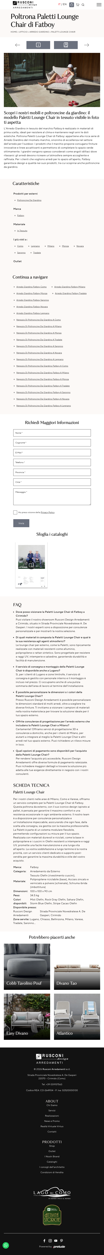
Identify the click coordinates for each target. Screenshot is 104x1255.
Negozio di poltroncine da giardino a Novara (39, 353)
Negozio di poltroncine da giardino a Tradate (39, 339)
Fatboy (20, 215)
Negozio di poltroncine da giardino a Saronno (40, 346)
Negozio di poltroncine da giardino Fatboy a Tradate (43, 386)
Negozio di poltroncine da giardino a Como (39, 320)
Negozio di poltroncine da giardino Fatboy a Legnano (44, 405)
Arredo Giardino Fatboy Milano (69, 287)
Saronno (21, 252)
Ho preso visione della (36, 512)
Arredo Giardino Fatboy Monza (32, 293)
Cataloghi (52, 1161)
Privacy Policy (48, 512)
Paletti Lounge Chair (63, 32)
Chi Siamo (51, 1105)
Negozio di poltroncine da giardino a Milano (39, 326)
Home (14, 32)
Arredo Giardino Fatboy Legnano (33, 313)
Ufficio (23, 32)
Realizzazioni (52, 1115)
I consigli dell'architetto (52, 1167)
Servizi (51, 1110)
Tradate (37, 252)
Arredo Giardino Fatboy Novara (32, 306)
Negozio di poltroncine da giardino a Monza (39, 333)
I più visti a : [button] (20, 239)
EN (65, 4)
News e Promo (52, 1121)
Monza (65, 246)
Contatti (52, 1131)
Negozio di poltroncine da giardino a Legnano (40, 359)
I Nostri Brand (52, 1156)
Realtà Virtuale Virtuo (52, 1126)
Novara (80, 246)
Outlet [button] (17, 261)
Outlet (51, 1151)
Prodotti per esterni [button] (25, 193)
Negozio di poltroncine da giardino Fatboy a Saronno (44, 392)
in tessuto (22, 230)
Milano (50, 246)
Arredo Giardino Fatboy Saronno (33, 300)
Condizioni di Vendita (52, 1172)
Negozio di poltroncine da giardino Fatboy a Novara (43, 399)
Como (20, 246)
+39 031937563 (54, 1084)
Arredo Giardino (39, 32)
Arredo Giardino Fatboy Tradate (71, 293)
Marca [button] (17, 208)
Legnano (35, 246)
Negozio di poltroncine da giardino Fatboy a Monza (43, 379)
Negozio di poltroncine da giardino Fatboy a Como (42, 366)
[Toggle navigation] (99, 5)
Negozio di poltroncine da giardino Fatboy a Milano (43, 372)
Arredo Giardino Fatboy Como (32, 287)
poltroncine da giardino (29, 200)
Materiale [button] (19, 224)
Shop (52, 1146)
